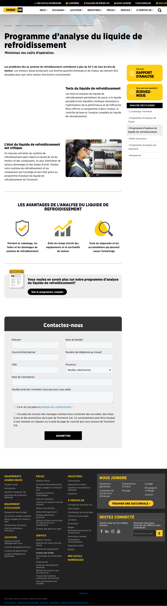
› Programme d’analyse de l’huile (142, 119)
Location (75, 10)
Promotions (73, 523)
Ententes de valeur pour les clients (48, 544)
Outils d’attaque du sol (46, 512)
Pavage (126, 490)
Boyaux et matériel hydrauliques (45, 494)
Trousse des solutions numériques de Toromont (47, 576)
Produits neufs (11, 484)
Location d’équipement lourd (17, 547)
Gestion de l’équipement (47, 549)
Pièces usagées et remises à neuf (17, 520)
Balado (71, 549)
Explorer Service (43, 540)
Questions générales (105, 485)
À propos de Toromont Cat (80, 504)
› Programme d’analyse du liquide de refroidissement (142, 130)
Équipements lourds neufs (13, 478)
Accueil (8, 25)
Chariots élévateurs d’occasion (13, 529)
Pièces (110, 10)
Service (125, 10)
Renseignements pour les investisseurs (79, 531)
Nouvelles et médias (77, 536)
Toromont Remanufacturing (48, 484)
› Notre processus (137, 138)
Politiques (44, 602)
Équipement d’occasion (12, 505)
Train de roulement (44, 499)
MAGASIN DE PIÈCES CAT (97, 3)
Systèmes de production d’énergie (106, 493)
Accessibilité (55, 602)
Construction (74, 480)
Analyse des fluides (34, 25)
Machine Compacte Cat (15, 492)
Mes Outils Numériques (47, 3)
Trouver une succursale (130, 503)
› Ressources (134, 155)
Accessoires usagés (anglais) (17, 516)
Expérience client (76, 545)
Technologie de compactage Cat (49, 557)
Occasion (58, 10)
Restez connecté (116, 517)
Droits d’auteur (10, 602)
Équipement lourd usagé (15, 512)
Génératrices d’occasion (15, 525)
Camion (149, 494)
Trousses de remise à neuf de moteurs (49, 503)
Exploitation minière (129, 485)
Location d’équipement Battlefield (14, 555)
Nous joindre (113, 478)
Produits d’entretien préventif (45, 516)
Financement (42, 562)
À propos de (144, 10)
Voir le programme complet (47, 291)
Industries (93, 10)
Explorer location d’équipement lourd (13, 542)
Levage (149, 483)
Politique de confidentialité (28, 602)
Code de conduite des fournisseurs (74, 602)
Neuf (43, 10)
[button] (159, 10)
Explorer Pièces (43, 480)
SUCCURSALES (143, 3)
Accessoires (9, 488)
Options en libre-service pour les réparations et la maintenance (49, 522)
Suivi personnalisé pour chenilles (46, 582)
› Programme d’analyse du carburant (142, 146)
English (163, 3)
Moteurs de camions (45, 508)
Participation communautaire (75, 540)
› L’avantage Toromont (140, 111)
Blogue (71, 527)
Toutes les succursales (78, 516)
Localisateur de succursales (80, 512)
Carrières (72, 3)
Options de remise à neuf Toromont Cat (47, 571)
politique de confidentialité (55, 406)
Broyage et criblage (151, 489)
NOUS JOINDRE (122, 3)
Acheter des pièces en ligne (48, 528)
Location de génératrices (15, 550)
